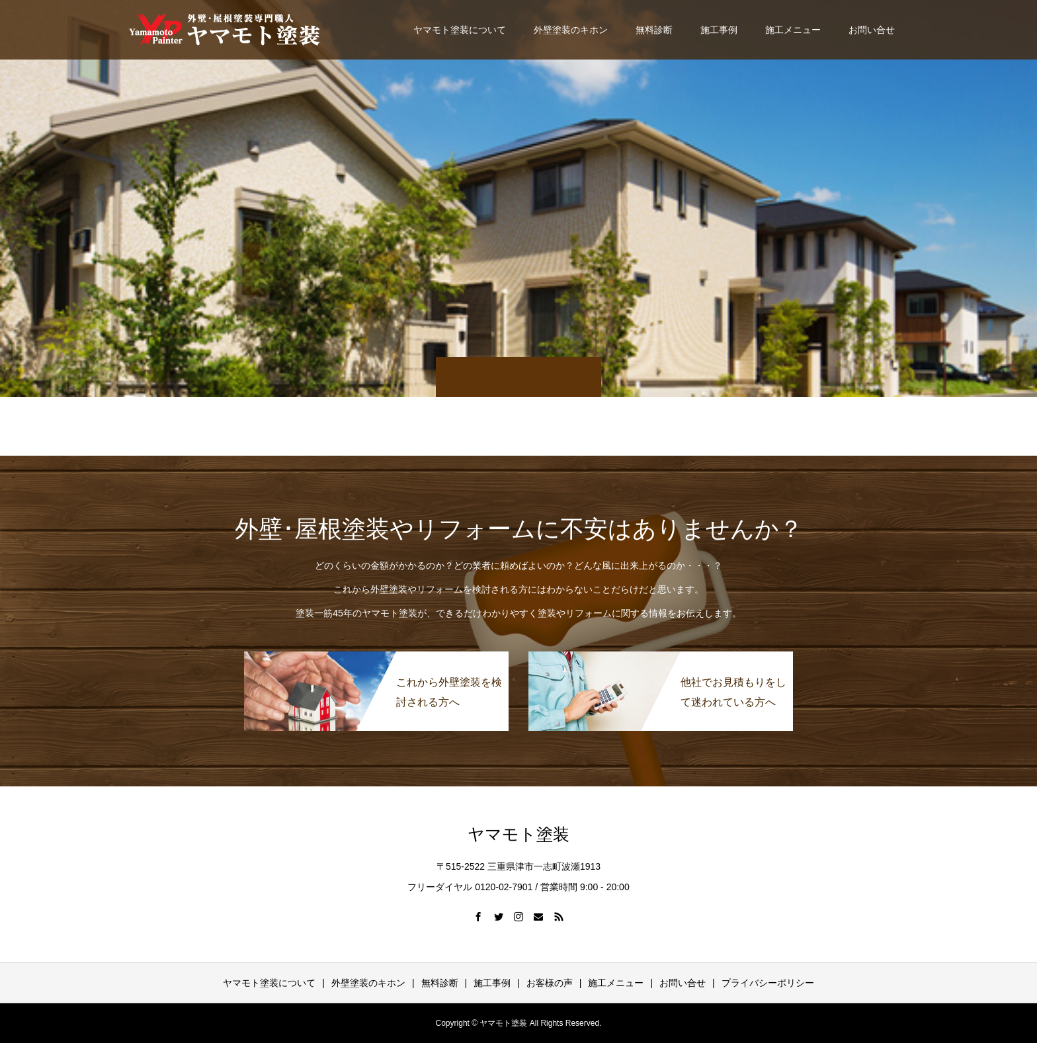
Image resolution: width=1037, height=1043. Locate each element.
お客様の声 (549, 983)
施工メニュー (793, 29)
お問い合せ (872, 29)
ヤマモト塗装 (518, 834)
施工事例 (718, 29)
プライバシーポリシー (768, 983)
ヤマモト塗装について (459, 29)
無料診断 (654, 29)
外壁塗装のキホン (571, 29)
